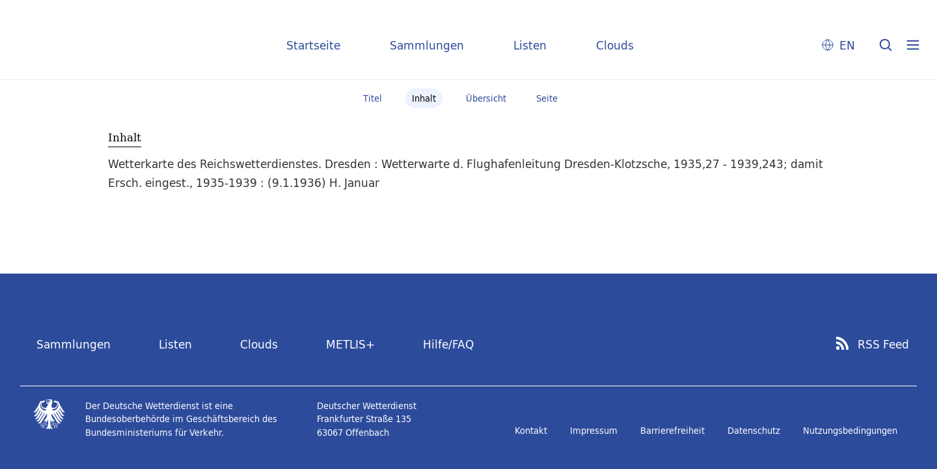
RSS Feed (883, 344)
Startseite (313, 45)
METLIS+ (350, 344)
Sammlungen (427, 45)
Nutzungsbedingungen (850, 430)
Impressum (594, 430)
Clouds (615, 45)
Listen (530, 45)
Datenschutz (753, 430)
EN (847, 45)
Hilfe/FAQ (448, 344)
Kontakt (531, 430)
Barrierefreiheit (672, 430)
